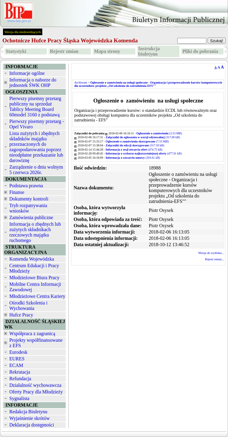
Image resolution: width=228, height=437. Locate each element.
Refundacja (20, 378)
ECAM (16, 365)
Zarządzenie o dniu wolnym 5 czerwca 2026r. (36, 169)
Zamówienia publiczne (31, 217)
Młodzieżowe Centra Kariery (37, 296)
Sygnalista (19, 398)
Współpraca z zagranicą (32, 333)
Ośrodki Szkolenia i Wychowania (28, 305)
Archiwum (80, 82)
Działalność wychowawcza (35, 385)
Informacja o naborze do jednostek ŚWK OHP (32, 82)
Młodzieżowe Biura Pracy (34, 277)
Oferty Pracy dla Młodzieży (36, 391)
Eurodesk (18, 352)
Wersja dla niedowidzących (22, 32)
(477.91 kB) (144, 153)
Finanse (16, 192)
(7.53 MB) (137, 141)
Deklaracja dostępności (31, 424)
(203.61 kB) (133, 157)
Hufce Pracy (21, 314)
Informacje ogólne (27, 73)
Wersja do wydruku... (211, 253)
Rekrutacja (19, 371)
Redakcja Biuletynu (28, 411)
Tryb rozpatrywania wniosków (28, 208)
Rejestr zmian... (214, 259)
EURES (17, 358)
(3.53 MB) (159, 133)
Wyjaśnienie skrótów (29, 418)
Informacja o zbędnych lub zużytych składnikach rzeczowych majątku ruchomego (35, 232)
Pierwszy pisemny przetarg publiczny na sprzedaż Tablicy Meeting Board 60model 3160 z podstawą (35, 106)
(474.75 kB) (134, 149)
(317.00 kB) (143, 137)
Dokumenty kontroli (28, 198)
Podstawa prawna (26, 185)
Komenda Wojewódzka (31, 258)
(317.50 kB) (135, 145)
